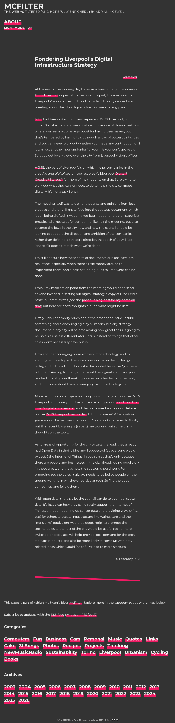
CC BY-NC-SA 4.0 (105, 720)
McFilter (24, 6)
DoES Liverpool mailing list (66, 414)
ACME (39, 167)
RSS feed (57, 615)
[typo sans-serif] (130, 77)
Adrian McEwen (80, 720)
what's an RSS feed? (81, 615)
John (38, 119)
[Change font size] (30, 28)
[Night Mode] (14, 28)
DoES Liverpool (46, 95)
